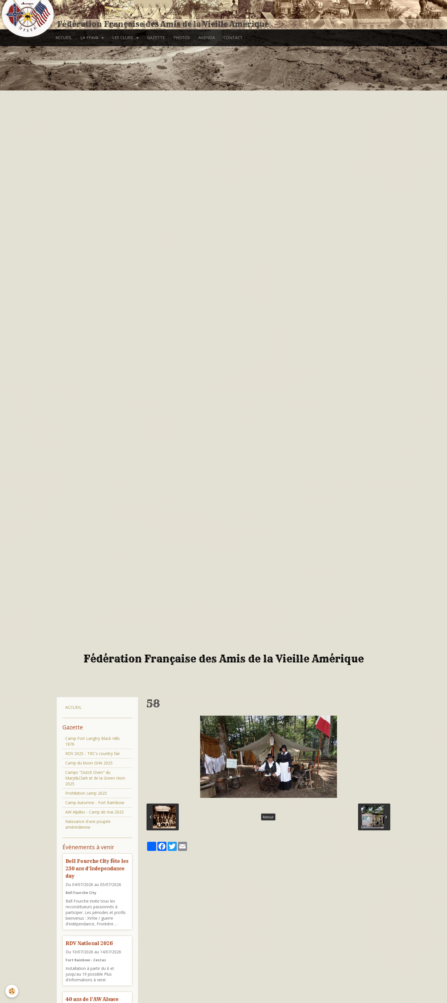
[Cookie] (12, 991)
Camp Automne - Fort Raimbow (94, 802)
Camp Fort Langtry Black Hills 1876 (92, 741)
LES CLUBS (123, 37)
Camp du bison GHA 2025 (89, 763)
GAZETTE (156, 37)
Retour (268, 817)
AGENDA (206, 37)
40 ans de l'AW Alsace (92, 999)
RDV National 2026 (89, 943)
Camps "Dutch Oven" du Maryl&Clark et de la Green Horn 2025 (95, 778)
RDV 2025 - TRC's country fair (92, 753)
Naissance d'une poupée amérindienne (88, 824)
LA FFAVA (89, 37)
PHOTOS (181, 37)
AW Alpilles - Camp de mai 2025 (94, 812)
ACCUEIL (64, 37)
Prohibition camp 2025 (86, 793)
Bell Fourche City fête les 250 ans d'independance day (97, 868)
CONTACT (233, 37)
